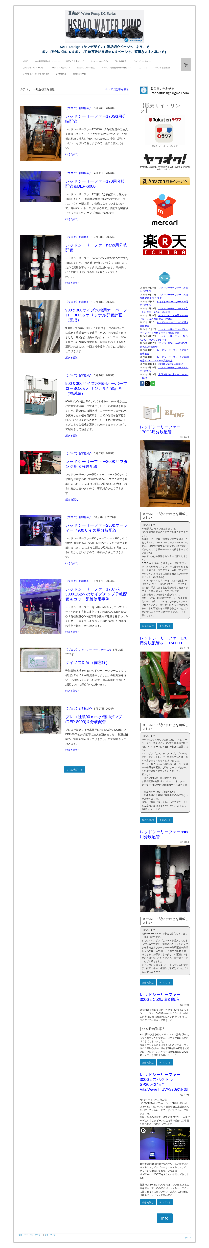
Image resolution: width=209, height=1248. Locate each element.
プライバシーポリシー (33, 1234)
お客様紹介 (61, 73)
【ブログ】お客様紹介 (78, 108)
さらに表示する (74, 769)
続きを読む (72, 154)
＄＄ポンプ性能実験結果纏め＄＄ (116, 67)
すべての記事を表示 (117, 89)
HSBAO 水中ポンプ (75, 61)
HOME (25, 61)
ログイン (187, 1237)
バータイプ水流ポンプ (60, 67)
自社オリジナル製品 (86, 67)
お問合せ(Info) (79, 73)
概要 (20, 1234)
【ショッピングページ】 (33, 67)
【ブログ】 (143, 67)
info (164, 1218)
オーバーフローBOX (99, 61)
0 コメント (165, 626)
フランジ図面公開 (162, 67)
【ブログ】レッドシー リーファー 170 (88, 649)
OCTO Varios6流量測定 (170, 364)
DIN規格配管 (120, 61)
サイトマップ (50, 1234)
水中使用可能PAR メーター (47, 61)
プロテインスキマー (142, 61)
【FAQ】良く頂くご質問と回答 (36, 73)
